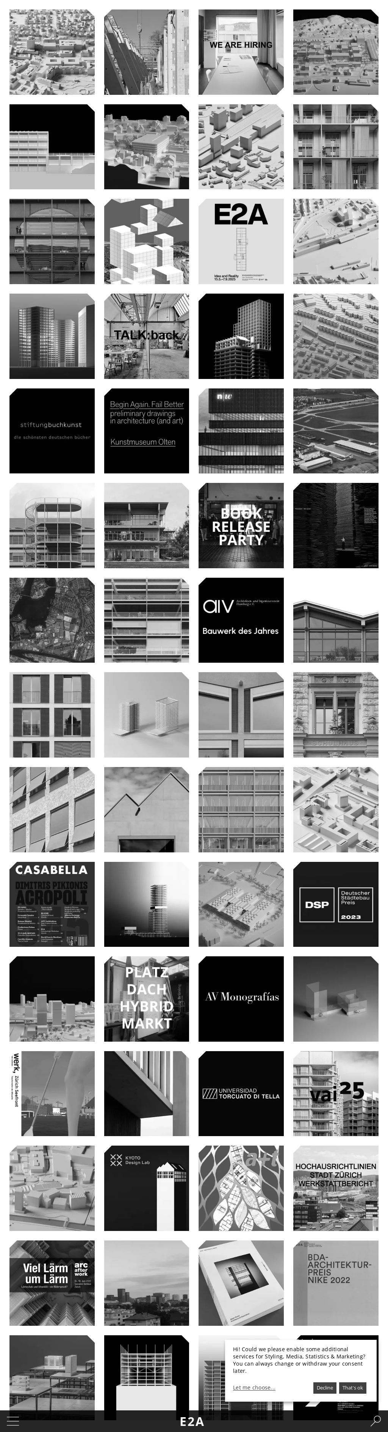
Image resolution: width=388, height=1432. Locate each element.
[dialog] (301, 1371)
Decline (325, 1387)
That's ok (353, 1387)
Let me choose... (254, 1387)
